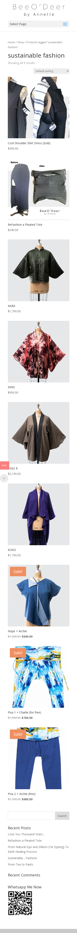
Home (11, 42)
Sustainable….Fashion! (22, 858)
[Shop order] (51, 71)
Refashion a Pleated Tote (25, 840)
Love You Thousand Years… (26, 834)
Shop (20, 42)
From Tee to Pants (20, 864)
